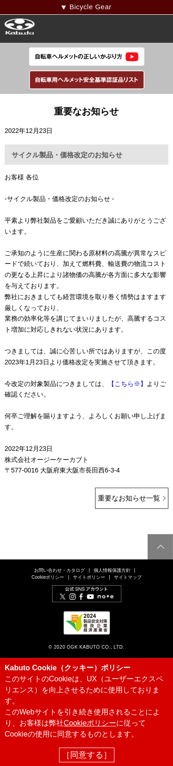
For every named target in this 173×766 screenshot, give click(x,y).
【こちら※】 (127, 383)
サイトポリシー (89, 577)
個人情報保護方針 (112, 570)
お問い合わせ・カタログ (59, 570)
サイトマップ (128, 577)
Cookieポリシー (47, 577)
